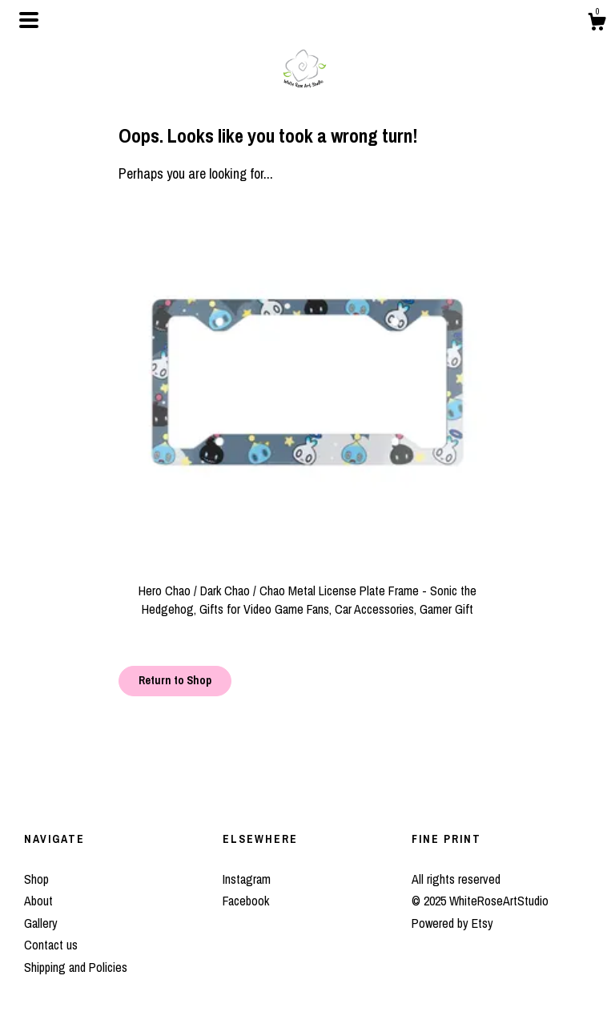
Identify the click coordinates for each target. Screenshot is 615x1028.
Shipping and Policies (75, 967)
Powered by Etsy (452, 923)
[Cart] (596, 24)
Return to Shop (175, 680)
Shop (36, 879)
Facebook (246, 900)
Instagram (247, 879)
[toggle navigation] (28, 20)
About (38, 900)
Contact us (51, 944)
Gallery (41, 923)
